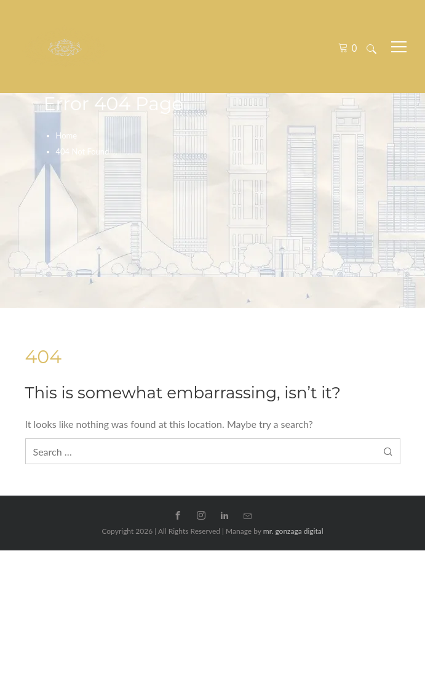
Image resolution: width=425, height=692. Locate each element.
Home (66, 135)
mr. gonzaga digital (293, 531)
